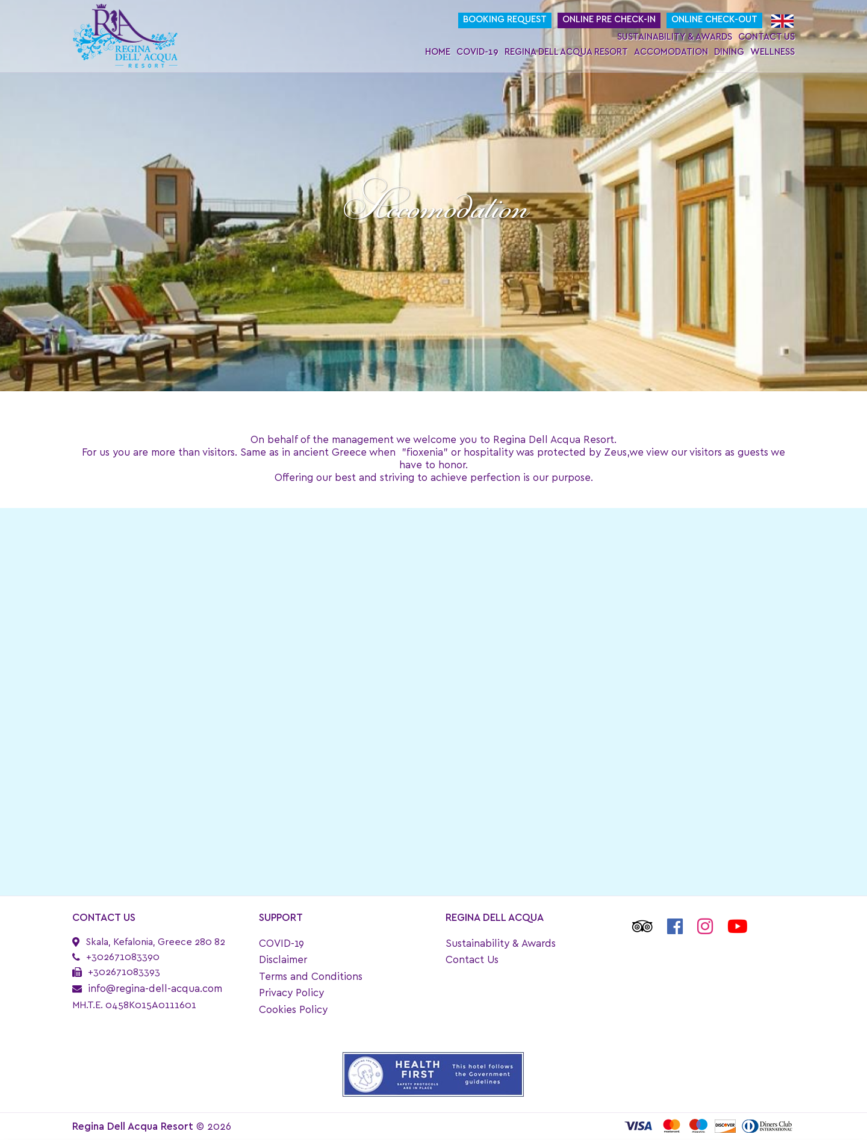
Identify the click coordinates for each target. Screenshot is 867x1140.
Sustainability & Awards (674, 37)
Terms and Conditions (310, 976)
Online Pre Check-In (609, 19)
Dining (729, 52)
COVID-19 (477, 52)
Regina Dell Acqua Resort (566, 52)
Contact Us (766, 37)
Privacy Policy (291, 993)
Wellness (772, 52)
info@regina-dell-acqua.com (155, 989)
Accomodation (671, 52)
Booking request (505, 19)
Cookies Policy (293, 1010)
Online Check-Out (714, 19)
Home (437, 52)
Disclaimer (283, 960)
